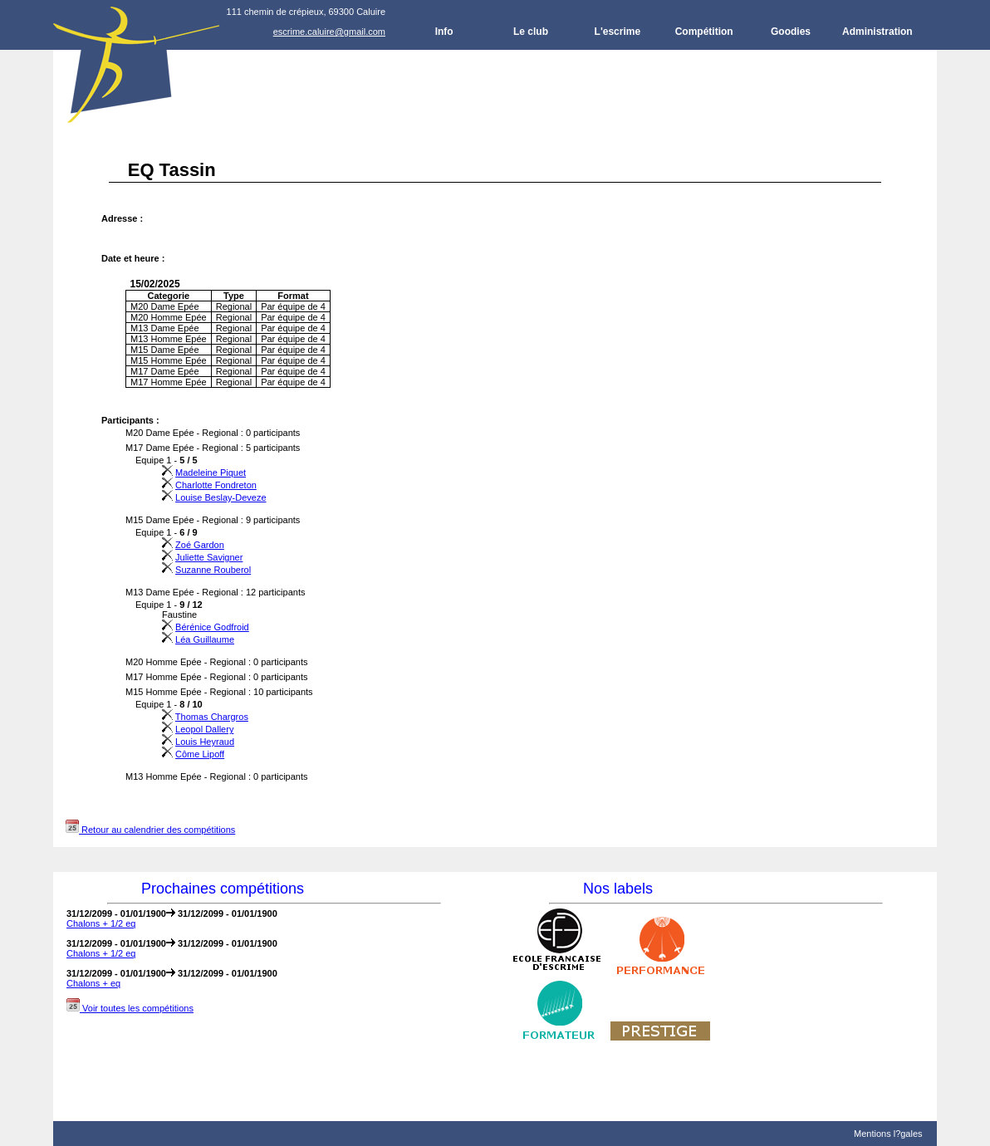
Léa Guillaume (204, 639)
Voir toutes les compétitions (130, 1008)
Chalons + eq (93, 983)
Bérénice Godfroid (212, 627)
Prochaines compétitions (222, 888)
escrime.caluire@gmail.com (329, 32)
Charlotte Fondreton (216, 485)
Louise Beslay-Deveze (220, 497)
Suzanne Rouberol (213, 570)
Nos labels (618, 888)
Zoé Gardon (199, 545)
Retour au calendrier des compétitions (150, 830)
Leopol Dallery (204, 729)
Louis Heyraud (204, 742)
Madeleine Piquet (210, 473)
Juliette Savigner (209, 557)
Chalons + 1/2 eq (100, 923)
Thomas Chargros (211, 717)
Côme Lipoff (199, 754)
